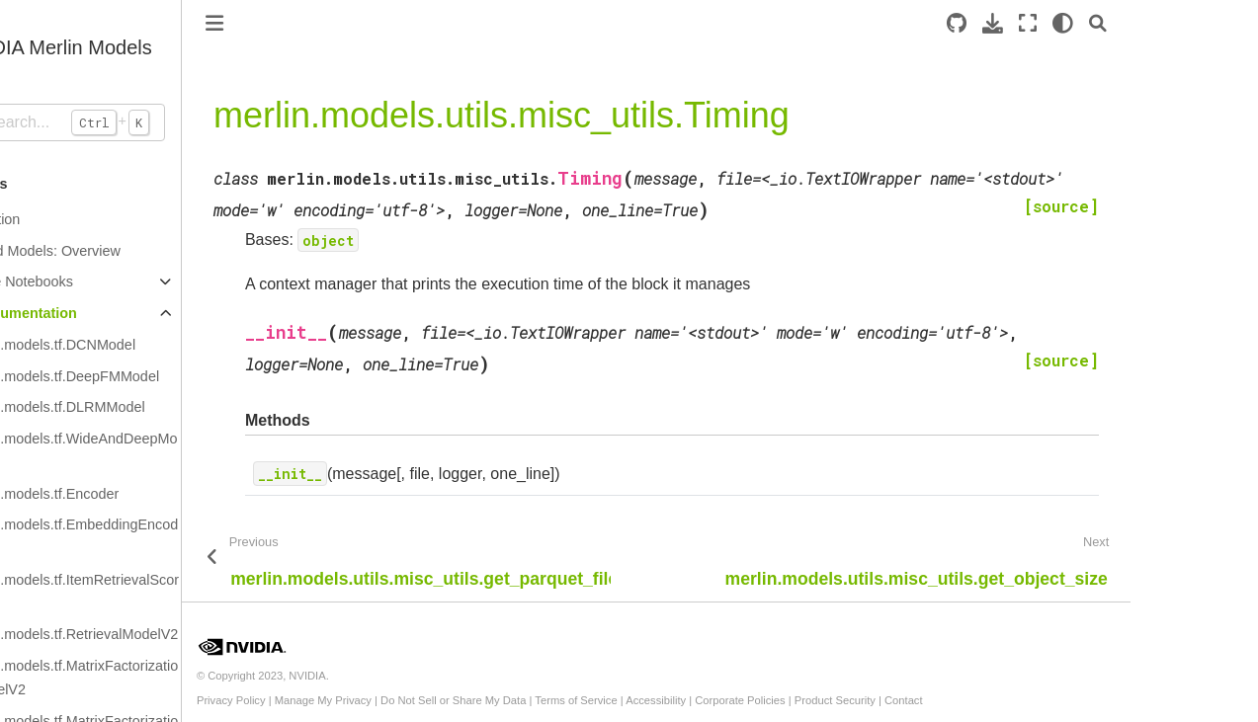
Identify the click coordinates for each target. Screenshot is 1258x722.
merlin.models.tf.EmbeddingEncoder (140, 536)
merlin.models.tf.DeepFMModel (130, 376)
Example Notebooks (79, 281)
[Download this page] (1063, 23)
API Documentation (81, 313)
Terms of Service (646, 700)
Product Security (904, 700)
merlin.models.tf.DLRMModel (123, 407)
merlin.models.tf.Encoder (110, 494)
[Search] (1168, 23)
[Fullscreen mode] (1098, 23)
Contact (974, 700)
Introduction (53, 219)
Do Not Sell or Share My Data (523, 700)
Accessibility (726, 700)
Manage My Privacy (392, 700)
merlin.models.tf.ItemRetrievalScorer (140, 591)
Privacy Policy (301, 700)
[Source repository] (1027, 23)
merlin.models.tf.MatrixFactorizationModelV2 (140, 677)
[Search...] (125, 122)
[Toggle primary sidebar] (284, 23)
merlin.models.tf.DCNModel (119, 345)
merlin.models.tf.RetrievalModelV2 (140, 634)
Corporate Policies (810, 700)
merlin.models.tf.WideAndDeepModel (139, 450)
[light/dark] (1133, 23)
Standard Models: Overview (103, 251)
